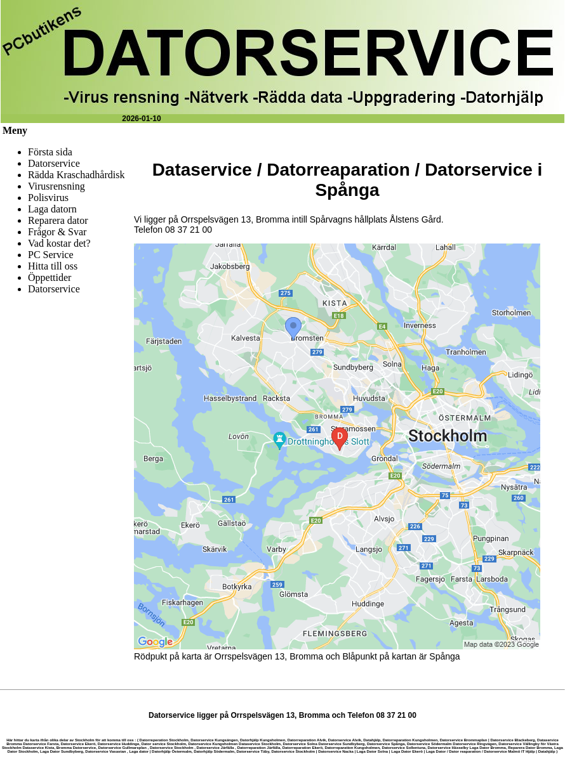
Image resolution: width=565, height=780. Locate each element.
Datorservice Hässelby (447, 748)
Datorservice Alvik (344, 740)
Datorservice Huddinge (119, 744)
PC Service (51, 254)
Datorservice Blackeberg (512, 740)
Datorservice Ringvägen (474, 744)
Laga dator (139, 751)
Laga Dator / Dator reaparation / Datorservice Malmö (473, 751)
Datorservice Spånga (386, 744)
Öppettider (49, 277)
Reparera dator (58, 220)
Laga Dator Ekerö (407, 751)
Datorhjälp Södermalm (214, 751)
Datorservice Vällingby (519, 744)
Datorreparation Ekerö (302, 748)
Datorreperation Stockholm (164, 740)
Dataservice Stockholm (260, 744)
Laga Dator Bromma (488, 748)
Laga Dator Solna (372, 751)
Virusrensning (56, 186)
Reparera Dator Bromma (530, 748)
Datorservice (54, 163)
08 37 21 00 (188, 229)
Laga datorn (52, 209)
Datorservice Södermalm (429, 744)
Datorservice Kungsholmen (212, 744)
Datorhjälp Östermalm (172, 751)
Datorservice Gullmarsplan (122, 748)
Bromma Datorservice (76, 748)
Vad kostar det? (59, 243)
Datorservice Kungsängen (213, 740)
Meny (15, 130)
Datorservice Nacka (336, 751)
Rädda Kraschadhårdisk (76, 174)
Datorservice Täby (252, 751)
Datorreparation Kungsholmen (410, 740)
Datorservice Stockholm (172, 748)
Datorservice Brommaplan (464, 740)
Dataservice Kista (38, 748)
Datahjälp (371, 740)
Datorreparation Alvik (307, 740)
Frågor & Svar (57, 231)
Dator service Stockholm (164, 744)
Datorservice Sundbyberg (342, 744)
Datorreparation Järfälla (259, 748)
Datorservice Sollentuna (403, 748)
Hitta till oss (52, 266)
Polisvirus (48, 197)
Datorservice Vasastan (105, 751)
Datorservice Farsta (40, 744)
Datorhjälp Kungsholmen (262, 740)
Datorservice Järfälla (215, 748)
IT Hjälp (528, 751)
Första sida (50, 151)
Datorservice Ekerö (78, 744)
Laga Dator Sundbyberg (61, 751)
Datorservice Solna (299, 744)
